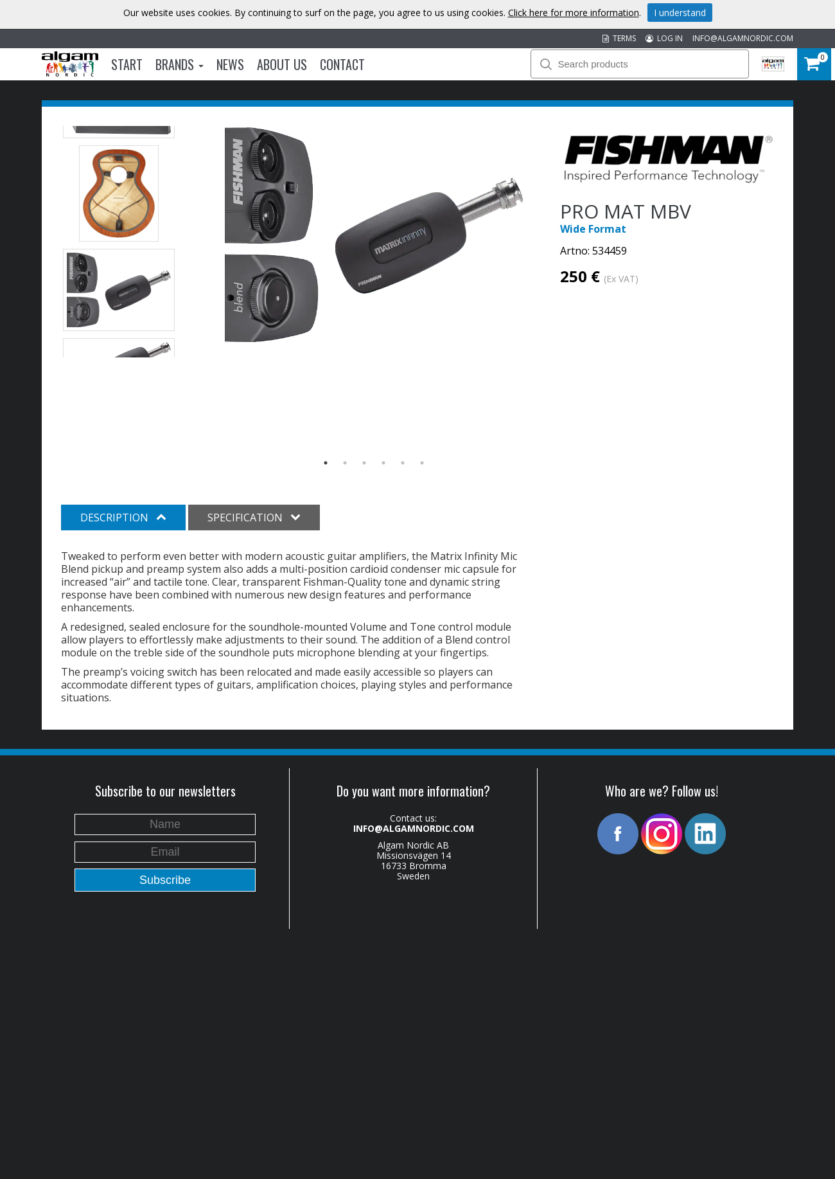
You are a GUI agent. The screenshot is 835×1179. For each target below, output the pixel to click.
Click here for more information (573, 12)
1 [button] (325, 462)
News (230, 64)
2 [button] (344, 462)
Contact (342, 64)
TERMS (619, 38)
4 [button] (383, 462)
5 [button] (402, 462)
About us (282, 64)
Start (127, 64)
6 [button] (422, 462)
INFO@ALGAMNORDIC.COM (742, 38)
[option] (374, 234)
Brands (179, 64)
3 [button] (364, 462)
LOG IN (664, 38)
